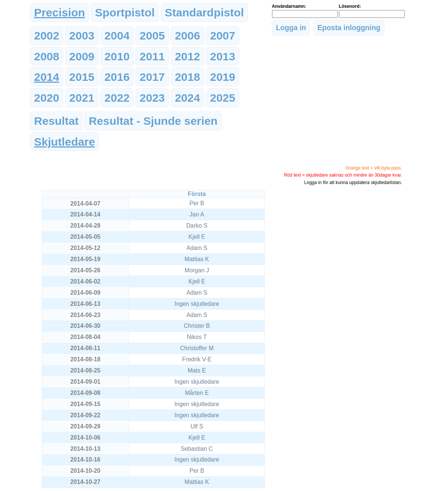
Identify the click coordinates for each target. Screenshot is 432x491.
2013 (223, 56)
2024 (187, 97)
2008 (47, 56)
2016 (117, 76)
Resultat (56, 120)
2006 (187, 35)
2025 (223, 97)
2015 (82, 76)
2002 (47, 35)
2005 (152, 35)
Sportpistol (124, 12)
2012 (187, 56)
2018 (187, 76)
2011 (152, 56)
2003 (82, 35)
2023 (152, 97)
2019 (223, 76)
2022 (117, 97)
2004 (117, 35)
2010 (117, 56)
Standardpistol (204, 12)
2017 (152, 76)
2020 (47, 97)
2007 (223, 35)
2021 (82, 97)
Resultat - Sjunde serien (153, 120)
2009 (82, 56)
